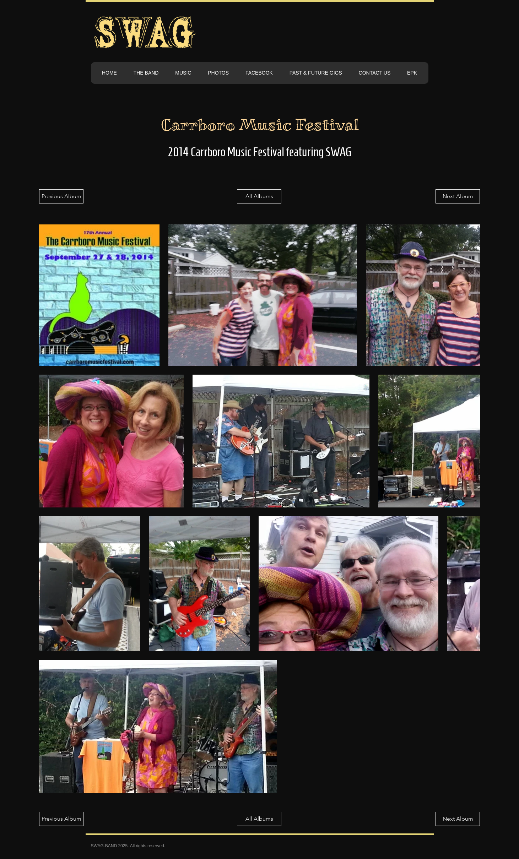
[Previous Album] (61, 196)
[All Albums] (259, 196)
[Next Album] (458, 196)
